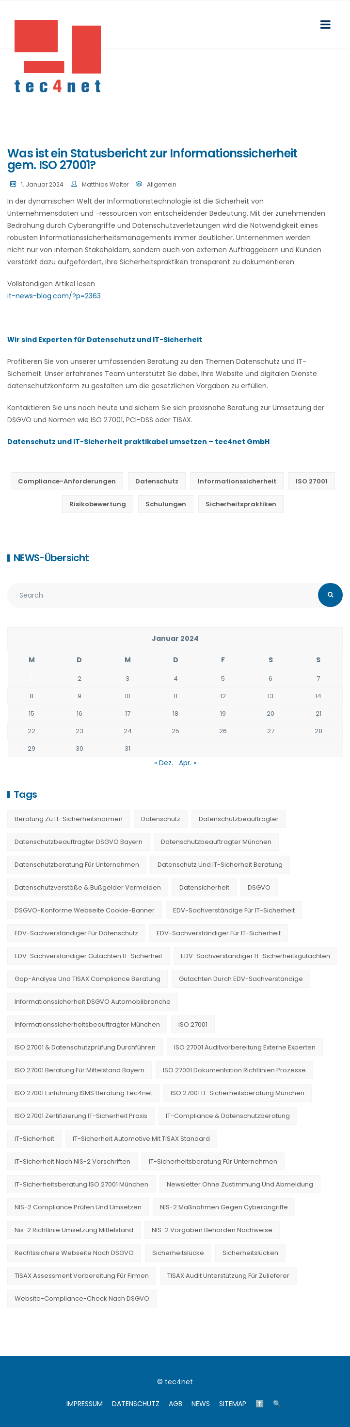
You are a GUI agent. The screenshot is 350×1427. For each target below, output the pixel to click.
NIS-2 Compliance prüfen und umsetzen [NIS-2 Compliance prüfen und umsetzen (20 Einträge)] (78, 1207)
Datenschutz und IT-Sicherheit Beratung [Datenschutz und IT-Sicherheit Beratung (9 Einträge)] (220, 864)
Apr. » (187, 763)
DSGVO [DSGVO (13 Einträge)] (259, 887)
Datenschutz (156, 481)
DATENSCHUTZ (135, 1404)
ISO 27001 (312, 481)
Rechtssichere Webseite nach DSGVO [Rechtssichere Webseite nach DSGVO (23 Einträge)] (74, 1252)
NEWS (200, 1404)
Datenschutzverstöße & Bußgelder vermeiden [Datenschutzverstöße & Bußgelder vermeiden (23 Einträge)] (88, 887)
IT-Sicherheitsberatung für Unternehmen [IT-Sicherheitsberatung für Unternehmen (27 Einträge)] (213, 1161)
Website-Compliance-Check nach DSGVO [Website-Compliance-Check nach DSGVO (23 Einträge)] (82, 1298)
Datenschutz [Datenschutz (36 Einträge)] (160, 819)
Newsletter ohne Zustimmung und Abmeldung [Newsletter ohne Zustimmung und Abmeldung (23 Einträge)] (240, 1184)
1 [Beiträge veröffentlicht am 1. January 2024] (31, 678)
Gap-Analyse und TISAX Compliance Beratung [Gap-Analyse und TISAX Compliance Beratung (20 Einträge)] (87, 978)
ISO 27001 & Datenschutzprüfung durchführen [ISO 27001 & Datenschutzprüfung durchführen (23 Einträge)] (85, 1047)
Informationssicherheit (237, 481)
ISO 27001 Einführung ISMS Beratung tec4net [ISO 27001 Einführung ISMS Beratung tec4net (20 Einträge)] (83, 1093)
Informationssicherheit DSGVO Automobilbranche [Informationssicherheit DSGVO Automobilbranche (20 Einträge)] (93, 1001)
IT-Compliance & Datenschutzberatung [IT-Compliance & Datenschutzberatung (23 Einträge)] (228, 1115)
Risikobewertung (97, 504)
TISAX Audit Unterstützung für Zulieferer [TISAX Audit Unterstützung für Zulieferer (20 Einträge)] (228, 1275)
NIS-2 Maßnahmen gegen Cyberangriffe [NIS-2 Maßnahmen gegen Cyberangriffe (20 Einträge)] (224, 1207)
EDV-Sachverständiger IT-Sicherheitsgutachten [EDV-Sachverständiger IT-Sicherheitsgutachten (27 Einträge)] (255, 956)
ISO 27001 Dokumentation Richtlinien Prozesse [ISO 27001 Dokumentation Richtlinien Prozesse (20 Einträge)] (234, 1070)
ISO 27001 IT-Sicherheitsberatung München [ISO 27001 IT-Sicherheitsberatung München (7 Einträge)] (237, 1093)
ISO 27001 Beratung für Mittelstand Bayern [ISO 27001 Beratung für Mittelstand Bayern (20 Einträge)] (79, 1070)
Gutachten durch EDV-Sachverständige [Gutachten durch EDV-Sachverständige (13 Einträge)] (241, 978)
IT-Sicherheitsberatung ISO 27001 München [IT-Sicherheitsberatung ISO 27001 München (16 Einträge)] (81, 1184)
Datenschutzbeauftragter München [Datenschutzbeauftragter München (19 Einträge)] (216, 841)
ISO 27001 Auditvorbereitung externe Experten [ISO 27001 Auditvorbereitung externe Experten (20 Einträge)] (245, 1047)
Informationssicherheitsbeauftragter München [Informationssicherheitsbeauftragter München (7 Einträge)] (87, 1024)
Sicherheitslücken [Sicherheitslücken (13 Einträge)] (250, 1252)
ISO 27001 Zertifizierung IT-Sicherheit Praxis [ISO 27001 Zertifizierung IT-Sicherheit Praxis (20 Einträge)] (81, 1115)
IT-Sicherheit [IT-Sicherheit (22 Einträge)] (34, 1138)
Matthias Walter (105, 184)
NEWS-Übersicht (51, 558)
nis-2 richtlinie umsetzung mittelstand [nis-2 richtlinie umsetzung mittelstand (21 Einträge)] (74, 1230)
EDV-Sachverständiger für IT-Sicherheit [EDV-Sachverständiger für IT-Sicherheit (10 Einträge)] (219, 933)
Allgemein (161, 184)
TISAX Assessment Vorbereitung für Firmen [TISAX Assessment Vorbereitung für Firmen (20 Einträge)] (82, 1275)
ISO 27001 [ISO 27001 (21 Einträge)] (192, 1024)
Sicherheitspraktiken (241, 504)
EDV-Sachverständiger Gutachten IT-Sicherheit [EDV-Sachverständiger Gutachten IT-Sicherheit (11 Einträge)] (88, 956)
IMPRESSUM (84, 1404)
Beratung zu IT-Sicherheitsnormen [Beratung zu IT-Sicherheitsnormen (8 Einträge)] (69, 819)
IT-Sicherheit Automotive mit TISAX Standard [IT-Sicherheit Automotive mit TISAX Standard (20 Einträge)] (141, 1138)
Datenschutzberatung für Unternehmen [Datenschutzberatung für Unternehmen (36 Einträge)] (77, 864)
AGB (175, 1404)
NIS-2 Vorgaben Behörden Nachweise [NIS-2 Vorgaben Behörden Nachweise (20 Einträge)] (212, 1230)
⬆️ (259, 1404)
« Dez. (163, 763)
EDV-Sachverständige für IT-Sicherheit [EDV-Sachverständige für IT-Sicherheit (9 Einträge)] (234, 910)
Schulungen (165, 504)
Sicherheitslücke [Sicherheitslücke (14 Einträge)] (178, 1252)
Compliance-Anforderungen (67, 481)
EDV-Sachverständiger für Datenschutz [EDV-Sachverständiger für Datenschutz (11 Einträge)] (76, 933)
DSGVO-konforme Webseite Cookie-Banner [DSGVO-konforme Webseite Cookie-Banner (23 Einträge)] (85, 910)
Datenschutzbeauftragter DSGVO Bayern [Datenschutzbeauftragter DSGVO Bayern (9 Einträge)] (79, 841)
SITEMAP (232, 1404)
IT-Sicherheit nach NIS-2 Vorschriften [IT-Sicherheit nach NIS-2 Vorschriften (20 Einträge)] (72, 1161)
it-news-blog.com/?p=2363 (54, 296)
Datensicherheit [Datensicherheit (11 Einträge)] (204, 887)
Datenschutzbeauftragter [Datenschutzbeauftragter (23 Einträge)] (239, 819)
